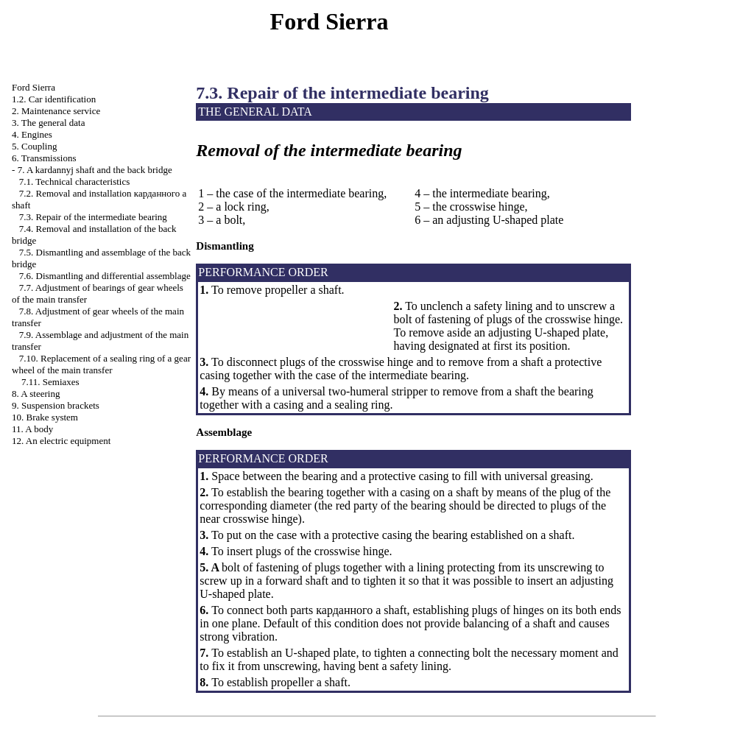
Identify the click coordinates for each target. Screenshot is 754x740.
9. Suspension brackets (55, 405)
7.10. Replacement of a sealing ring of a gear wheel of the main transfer (101, 364)
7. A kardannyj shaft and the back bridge (95, 169)
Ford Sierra (33, 87)
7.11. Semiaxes (50, 381)
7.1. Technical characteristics (74, 181)
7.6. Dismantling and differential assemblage (105, 275)
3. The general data (48, 122)
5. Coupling (34, 146)
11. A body (32, 428)
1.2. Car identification (54, 99)
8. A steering (36, 393)
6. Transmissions (44, 157)
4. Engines (32, 134)
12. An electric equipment (61, 440)
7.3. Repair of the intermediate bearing (93, 216)
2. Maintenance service (56, 110)
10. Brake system (45, 417)
